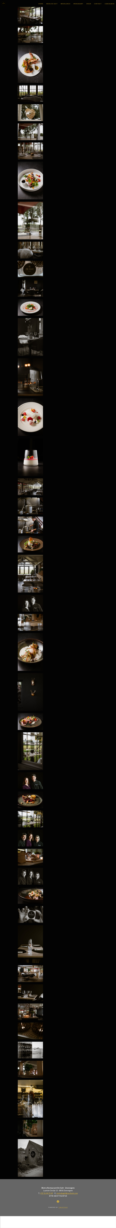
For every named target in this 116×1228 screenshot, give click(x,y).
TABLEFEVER (63, 1207)
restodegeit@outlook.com (67, 1193)
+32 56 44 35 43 (46, 1193)
